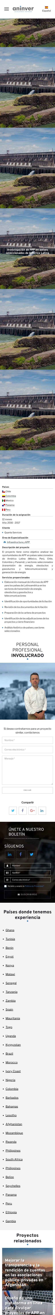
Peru (8, 509)
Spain (9, 1009)
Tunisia (10, 939)
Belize (10, 1177)
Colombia (11, 496)
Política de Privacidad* (34, 886)
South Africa (14, 1159)
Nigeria (10, 1080)
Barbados (12, 1097)
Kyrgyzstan (13, 1044)
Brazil (9, 1053)
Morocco (12, 1062)
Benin (9, 947)
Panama (10, 505)
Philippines (13, 1150)
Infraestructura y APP (18, 542)
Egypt (10, 956)
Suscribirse (27, 894)
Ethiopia (11, 1212)
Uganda (11, 1036)
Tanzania (11, 992)
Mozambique (14, 1133)
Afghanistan (14, 1124)
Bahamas (12, 1106)
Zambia (11, 1000)
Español (46, 9)
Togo (9, 1027)
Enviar (27, 790)
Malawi (10, 974)
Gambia (11, 1221)
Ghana (10, 930)
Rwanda (11, 1141)
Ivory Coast (13, 1071)
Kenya (10, 965)
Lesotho (11, 1115)
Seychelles (13, 1186)
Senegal (11, 983)
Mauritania (13, 1018)
